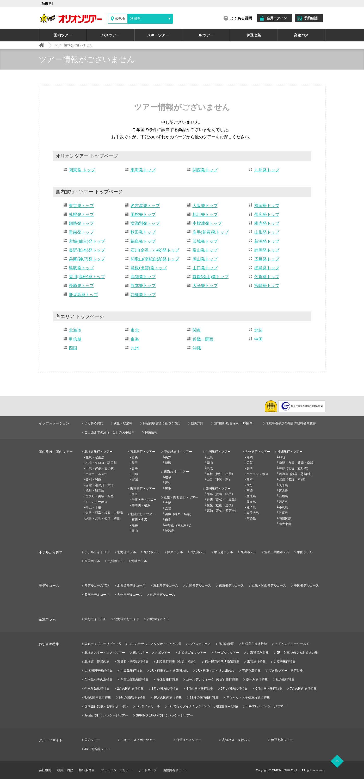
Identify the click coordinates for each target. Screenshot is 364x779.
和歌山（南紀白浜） (179, 525)
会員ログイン (277, 18)
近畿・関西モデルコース (269, 585)
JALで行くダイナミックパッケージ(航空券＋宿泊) (203, 706)
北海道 (75, 330)
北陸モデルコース (198, 585)
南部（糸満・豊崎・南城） (297, 463)
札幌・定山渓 (94, 457)
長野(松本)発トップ (87, 250)
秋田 (135, 463)
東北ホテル (151, 552)
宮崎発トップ (266, 285)
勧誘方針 (197, 423)
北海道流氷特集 (258, 653)
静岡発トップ (266, 250)
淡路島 (169, 531)
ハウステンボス (257, 474)
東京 (135, 494)
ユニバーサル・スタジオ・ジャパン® (155, 644)
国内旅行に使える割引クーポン (106, 706)
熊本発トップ (143, 285)
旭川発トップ (205, 214)
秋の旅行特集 (285, 679)
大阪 (168, 503)
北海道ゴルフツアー (192, 653)
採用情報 (151, 432)
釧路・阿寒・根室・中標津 (104, 513)
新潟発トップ (266, 241)
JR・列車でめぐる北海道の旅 (297, 653)
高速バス (301, 35)
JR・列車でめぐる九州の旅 (215, 670)
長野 (168, 457)
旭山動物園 (226, 644)
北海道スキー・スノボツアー (104, 653)
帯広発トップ (266, 214)
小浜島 (283, 507)
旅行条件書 (87, 770)
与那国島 (285, 518)
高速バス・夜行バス (236, 740)
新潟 (168, 463)
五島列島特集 (251, 670)
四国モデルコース (96, 594)
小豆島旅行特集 (131, 670)
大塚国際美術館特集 (98, 670)
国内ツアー (63, 35)
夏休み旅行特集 (257, 679)
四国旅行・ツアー (218, 488)
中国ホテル (305, 552)
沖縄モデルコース (162, 594)
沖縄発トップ (143, 294)
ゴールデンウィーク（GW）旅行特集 (212, 679)
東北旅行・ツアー (142, 451)
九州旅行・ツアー (257, 451)
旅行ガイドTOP (95, 619)
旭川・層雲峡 (94, 491)
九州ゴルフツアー (226, 653)
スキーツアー (158, 35)
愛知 (168, 483)
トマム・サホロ (96, 502)
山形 (135, 474)
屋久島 (251, 502)
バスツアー (110, 35)
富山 (135, 531)
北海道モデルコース (131, 585)
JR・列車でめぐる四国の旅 (169, 670)
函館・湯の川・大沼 (99, 485)
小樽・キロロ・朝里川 (101, 463)
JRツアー (206, 35)
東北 (135, 330)
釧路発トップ (81, 223)
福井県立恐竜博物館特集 (222, 661)
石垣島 (283, 496)
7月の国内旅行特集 (303, 688)
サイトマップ (147, 770)
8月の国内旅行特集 (97, 697)
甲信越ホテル (223, 552)
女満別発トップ (145, 223)
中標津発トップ (207, 223)
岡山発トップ (205, 259)
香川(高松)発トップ (87, 277)
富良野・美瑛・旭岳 (99, 496)
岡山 (210, 463)
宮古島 (283, 491)
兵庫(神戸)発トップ (87, 259)
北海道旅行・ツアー (98, 451)
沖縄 (197, 348)
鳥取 (210, 468)
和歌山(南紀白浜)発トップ (155, 259)
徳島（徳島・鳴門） (221, 494)
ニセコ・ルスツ (96, 474)
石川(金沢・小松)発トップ (155, 250)
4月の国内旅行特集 (199, 688)
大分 (249, 485)
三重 (168, 488)
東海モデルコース (231, 585)
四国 (73, 348)
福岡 (249, 457)
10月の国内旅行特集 (167, 697)
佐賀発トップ (266, 277)
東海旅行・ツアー (176, 471)
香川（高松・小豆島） (222, 499)
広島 (210, 457)
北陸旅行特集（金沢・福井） (176, 661)
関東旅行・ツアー (142, 488)
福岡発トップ (266, 205)
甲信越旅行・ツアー (178, 451)
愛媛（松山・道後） (221, 505)
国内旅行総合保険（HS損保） (235, 423)
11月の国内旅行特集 (204, 697)
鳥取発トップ (81, 268)
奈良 (168, 519)
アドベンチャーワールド (292, 644)
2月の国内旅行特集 (130, 688)
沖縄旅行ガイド (158, 619)
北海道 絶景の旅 (96, 661)
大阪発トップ (205, 205)
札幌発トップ (81, 214)
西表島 (283, 502)
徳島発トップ (266, 268)
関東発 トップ (82, 170)
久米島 (283, 485)
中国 (258, 339)
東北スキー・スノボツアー (151, 653)
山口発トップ (205, 268)
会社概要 (45, 770)
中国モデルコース (306, 585)
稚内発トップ (266, 223)
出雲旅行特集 (256, 661)
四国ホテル (92, 561)
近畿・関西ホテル (276, 552)
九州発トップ (266, 170)
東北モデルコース (165, 585)
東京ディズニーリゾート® (102, 644)
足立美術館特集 (284, 661)
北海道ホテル (126, 552)
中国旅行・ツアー (218, 451)
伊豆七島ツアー (282, 740)
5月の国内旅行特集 (234, 688)
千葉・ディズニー (144, 499)
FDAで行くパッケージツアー (266, 706)
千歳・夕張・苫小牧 (99, 468)
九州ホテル (116, 561)
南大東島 (285, 524)
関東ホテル (175, 552)
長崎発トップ (81, 285)
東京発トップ (81, 205)
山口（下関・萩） (219, 479)
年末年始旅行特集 (96, 688)
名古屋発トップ (145, 205)
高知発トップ (143, 277)
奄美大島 (252, 513)
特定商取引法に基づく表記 (161, 423)
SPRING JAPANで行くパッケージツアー (164, 715)
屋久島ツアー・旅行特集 (286, 670)
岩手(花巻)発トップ (211, 232)
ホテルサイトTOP (96, 552)
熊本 (249, 479)
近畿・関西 (203, 339)
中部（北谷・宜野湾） (294, 468)
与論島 (251, 518)
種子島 (251, 507)
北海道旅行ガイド (126, 619)
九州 (135, 348)
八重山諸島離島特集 (134, 679)
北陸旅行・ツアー (142, 514)
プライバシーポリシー (116, 770)
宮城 (135, 479)
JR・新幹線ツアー (97, 749)
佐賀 (249, 463)
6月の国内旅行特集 (268, 688)
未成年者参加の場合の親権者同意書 (291, 423)
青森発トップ (81, 232)
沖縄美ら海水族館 (254, 644)
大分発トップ (205, 285)
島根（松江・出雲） (221, 474)
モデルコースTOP (96, 585)
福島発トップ (143, 241)
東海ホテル (248, 552)
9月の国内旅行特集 (132, 697)
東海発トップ (143, 170)
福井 (135, 525)
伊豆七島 (253, 35)
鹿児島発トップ (83, 294)
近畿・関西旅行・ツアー (181, 497)
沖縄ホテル (139, 561)
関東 (197, 330)
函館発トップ (143, 214)
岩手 (135, 468)
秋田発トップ (143, 232)
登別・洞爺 (93, 479)
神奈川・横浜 (141, 505)
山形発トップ (266, 232)
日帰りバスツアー (188, 740)
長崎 (249, 468)
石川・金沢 (139, 519)
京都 (168, 508)
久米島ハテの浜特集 (98, 679)
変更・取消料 (123, 423)
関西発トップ (205, 170)
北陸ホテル (198, 552)
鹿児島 (251, 496)
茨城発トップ (205, 241)
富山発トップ (205, 250)
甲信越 (75, 339)
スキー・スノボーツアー (138, 740)
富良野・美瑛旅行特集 (133, 661)
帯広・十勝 (93, 507)
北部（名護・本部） (293, 479)
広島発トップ (266, 259)
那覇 (282, 457)
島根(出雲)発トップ (149, 268)
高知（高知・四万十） (222, 511)
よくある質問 (241, 18)
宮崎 (249, 491)
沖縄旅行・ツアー (290, 451)
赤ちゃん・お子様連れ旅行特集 (248, 697)
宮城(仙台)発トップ (87, 241)
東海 (135, 339)
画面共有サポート (175, 770)
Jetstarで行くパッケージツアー (106, 715)
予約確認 (311, 18)
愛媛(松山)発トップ (211, 277)
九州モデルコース (129, 594)
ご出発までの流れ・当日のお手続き (109, 432)
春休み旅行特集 (167, 679)
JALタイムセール (148, 706)
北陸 (258, 330)
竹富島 (283, 513)
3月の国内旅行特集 (165, 688)
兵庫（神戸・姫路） (179, 514)
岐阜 (168, 477)
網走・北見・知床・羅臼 (102, 518)
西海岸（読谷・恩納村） (296, 474)
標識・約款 (65, 770)
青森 (135, 457)
